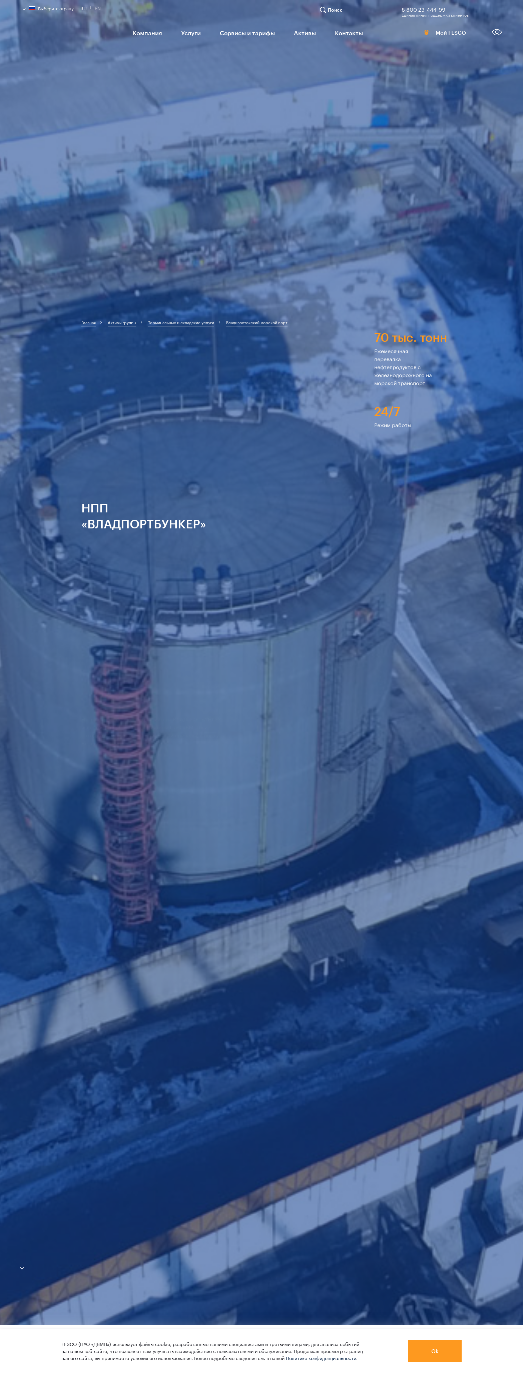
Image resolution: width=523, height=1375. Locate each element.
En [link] (98, 8)
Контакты (330, 32)
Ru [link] (83, 8)
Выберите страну (48, 8)
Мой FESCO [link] (435, 34)
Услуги (185, 32)
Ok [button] (435, 1351)
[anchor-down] (12, 1267)
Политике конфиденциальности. (322, 1357)
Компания (145, 32)
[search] (334, 13)
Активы (290, 32)
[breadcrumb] (88, 322)
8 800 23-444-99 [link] (423, 8)
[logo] (71, 34)
